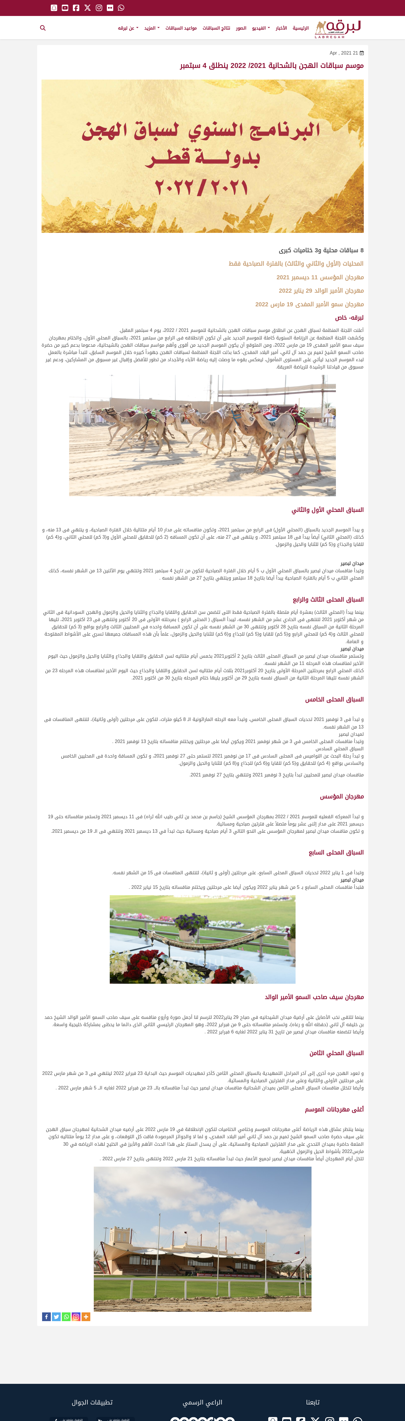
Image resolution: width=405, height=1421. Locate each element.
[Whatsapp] (66, 1316)
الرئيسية (301, 28)
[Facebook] (46, 1316)
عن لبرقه (128, 28)
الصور (241, 28)
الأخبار (281, 28)
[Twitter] (56, 1316)
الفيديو (261, 28)
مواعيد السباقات (181, 28)
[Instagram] (76, 1316)
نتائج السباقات (216, 28)
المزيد (152, 28)
